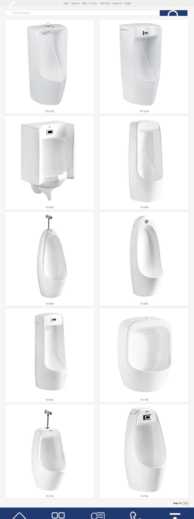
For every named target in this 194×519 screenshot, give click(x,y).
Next (186, 503)
